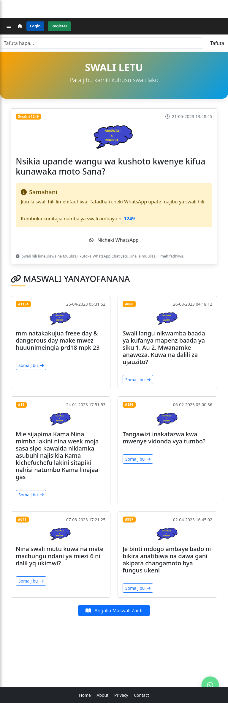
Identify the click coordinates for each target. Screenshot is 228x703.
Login (35, 26)
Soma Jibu (31, 365)
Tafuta (217, 43)
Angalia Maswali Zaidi (114, 610)
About (103, 695)
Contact (141, 695)
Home (85, 695)
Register (59, 26)
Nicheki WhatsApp (114, 240)
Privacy (121, 695)
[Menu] (8, 26)
